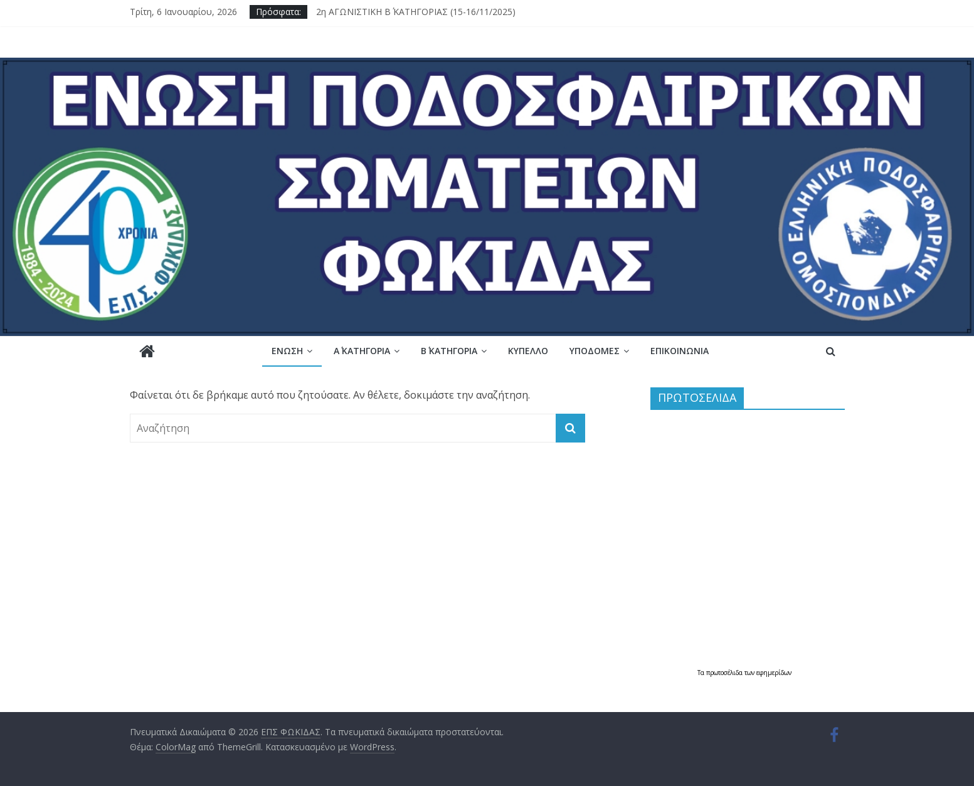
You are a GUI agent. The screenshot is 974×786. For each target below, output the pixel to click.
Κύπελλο (528, 351)
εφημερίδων (773, 672)
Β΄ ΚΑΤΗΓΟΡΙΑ (449, 351)
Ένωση (287, 351)
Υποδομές (594, 351)
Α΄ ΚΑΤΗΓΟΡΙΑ (362, 351)
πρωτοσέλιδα (725, 672)
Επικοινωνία (679, 351)
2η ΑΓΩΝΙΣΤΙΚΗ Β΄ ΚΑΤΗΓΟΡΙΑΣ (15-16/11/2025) (416, 12)
